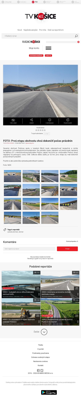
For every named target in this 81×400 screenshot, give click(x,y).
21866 (76, 316)
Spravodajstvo (30, 143)
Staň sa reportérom (56, 30)
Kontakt (40, 365)
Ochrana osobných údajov (40, 357)
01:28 (36, 300)
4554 (37, 316)
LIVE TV (48, 55)
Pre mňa (42, 30)
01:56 (36, 272)
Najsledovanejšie (31, 30)
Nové (20, 30)
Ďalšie (40, 332)
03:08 (75, 300)
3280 (37, 288)
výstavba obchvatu (12, 232)
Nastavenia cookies (40, 361)
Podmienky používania (40, 353)
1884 (76, 288)
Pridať (67, 249)
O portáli (40, 349)
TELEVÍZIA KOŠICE (8, 143)
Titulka (40, 345)
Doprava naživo (36, 55)
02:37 (75, 272)
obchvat (21, 232)
